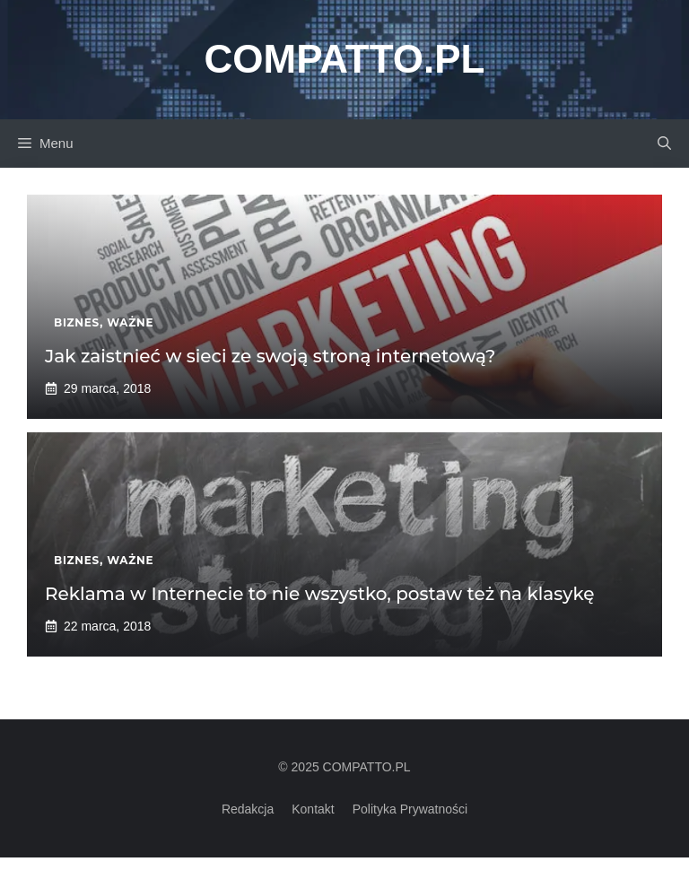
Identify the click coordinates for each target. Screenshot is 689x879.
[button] (664, 143)
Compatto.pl (345, 59)
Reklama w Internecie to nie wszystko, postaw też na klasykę (320, 594)
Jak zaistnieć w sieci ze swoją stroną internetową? (270, 356)
